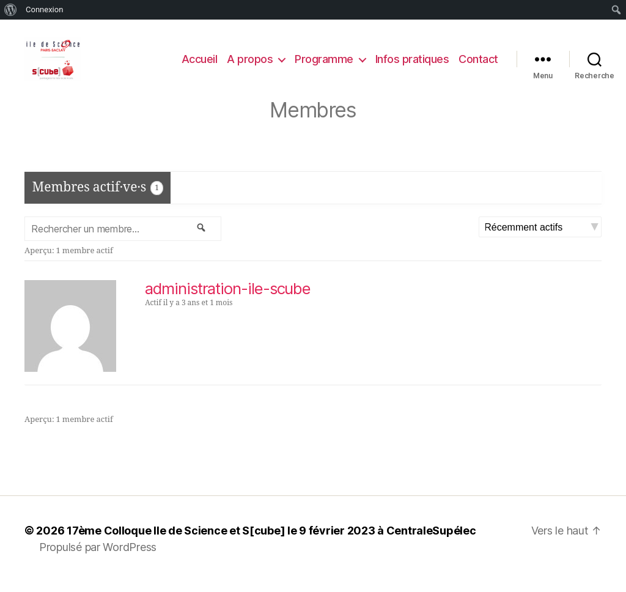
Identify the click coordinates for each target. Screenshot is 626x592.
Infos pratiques (412, 63)
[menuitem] (10, 10)
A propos (250, 63)
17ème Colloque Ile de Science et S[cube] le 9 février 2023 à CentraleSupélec (271, 541)
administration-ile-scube (228, 298)
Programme (324, 63)
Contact (478, 63)
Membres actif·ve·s (97, 197)
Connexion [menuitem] (44, 9)
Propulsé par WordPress (97, 557)
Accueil (200, 63)
